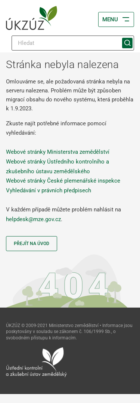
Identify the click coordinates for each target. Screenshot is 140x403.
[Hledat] (73, 43)
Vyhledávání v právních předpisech (48, 190)
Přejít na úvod (31, 243)
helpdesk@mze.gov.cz (33, 219)
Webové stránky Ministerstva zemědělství (57, 152)
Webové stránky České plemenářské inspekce (63, 180)
